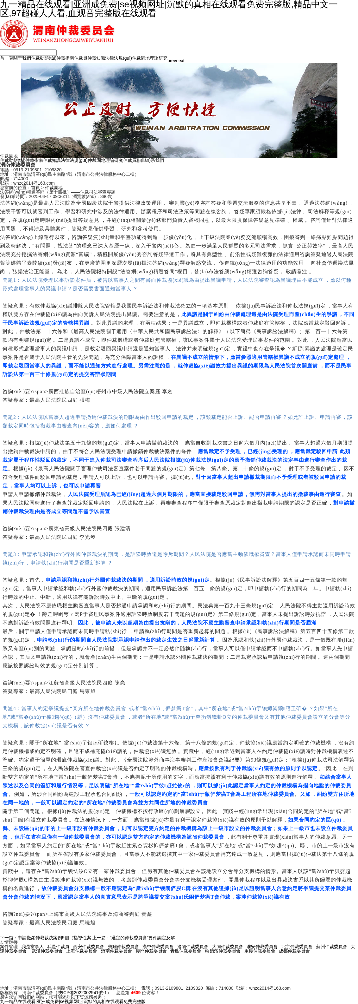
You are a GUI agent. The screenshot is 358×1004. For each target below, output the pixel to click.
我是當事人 (33, 946)
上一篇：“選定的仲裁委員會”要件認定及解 (133, 937)
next (180, 60)
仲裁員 (80, 58)
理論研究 (158, 58)
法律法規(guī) (118, 58)
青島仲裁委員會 (185, 951)
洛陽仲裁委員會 (192, 946)
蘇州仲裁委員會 (331, 946)
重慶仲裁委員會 (259, 951)
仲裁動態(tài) (43, 58)
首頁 (35, 187)
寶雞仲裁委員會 (123, 946)
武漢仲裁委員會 (47, 951)
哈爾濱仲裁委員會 (223, 951)
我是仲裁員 (58, 946)
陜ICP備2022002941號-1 (82, 992)
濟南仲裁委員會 (116, 951)
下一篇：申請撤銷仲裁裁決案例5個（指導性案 (45, 937)
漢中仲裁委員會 (157, 946)
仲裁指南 (65, 58)
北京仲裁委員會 (296, 946)
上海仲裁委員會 (81, 951)
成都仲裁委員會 (294, 951)
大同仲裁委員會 (227, 946)
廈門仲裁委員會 (151, 951)
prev (171, 60)
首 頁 (6, 58)
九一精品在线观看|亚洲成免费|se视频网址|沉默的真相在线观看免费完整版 (73, 1001)
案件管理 (9, 946)
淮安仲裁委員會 (262, 946)
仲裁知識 (96, 58)
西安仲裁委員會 (88, 946)
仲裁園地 (141, 58)
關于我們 (22, 58)
